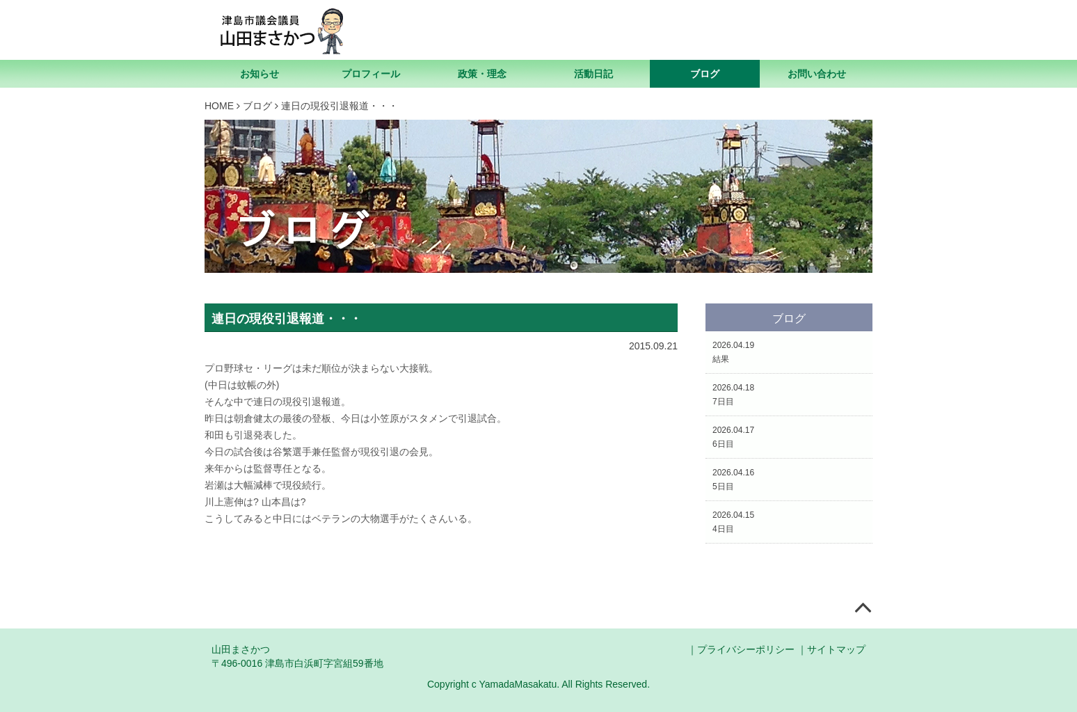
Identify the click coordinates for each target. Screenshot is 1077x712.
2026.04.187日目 (733, 394)
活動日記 (593, 73)
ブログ (704, 73)
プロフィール (371, 73)
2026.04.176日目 (733, 437)
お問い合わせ (817, 73)
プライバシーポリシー (746, 649)
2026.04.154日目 (733, 522)
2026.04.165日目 (733, 479)
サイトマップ (836, 649)
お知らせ (259, 73)
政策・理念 (482, 73)
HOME (219, 105)
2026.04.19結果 (733, 352)
